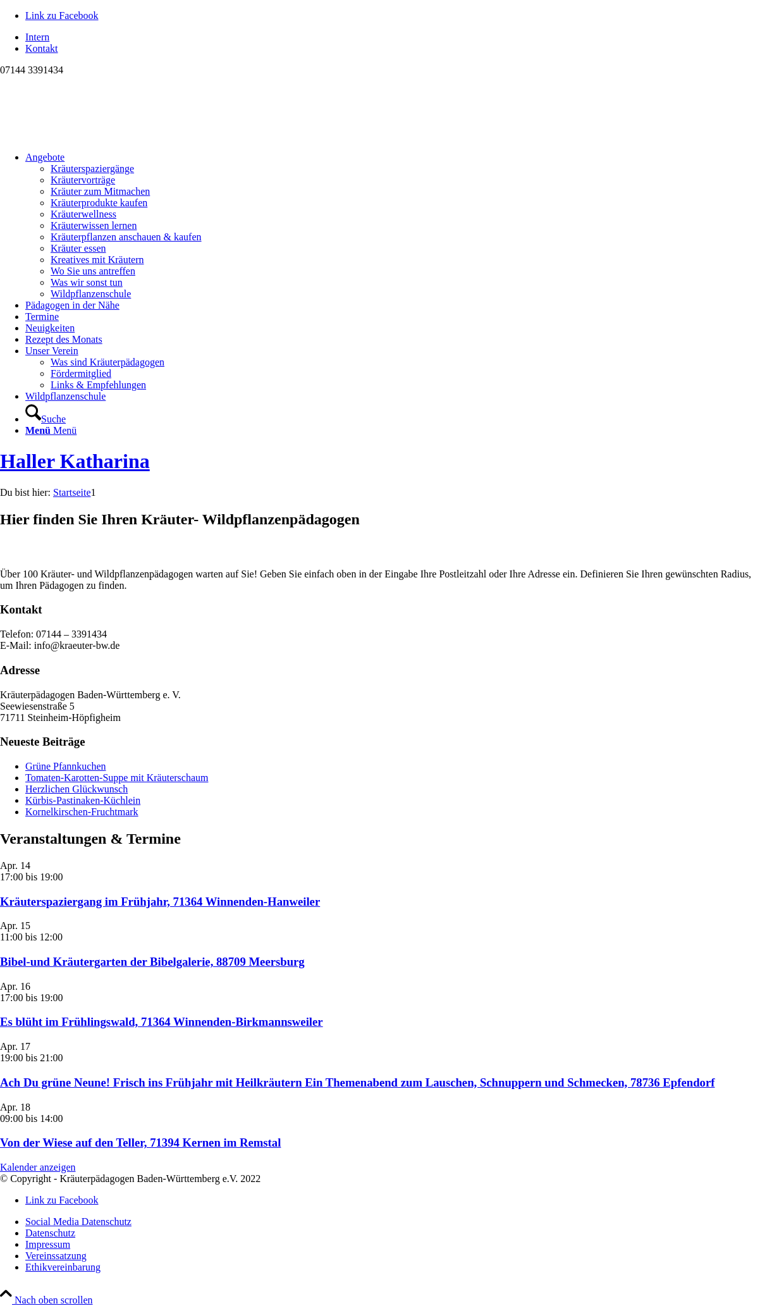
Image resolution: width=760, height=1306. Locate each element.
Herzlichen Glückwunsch (76, 789)
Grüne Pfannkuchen (65, 766)
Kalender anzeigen (37, 1167)
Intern (37, 37)
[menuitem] (392, 37)
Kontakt (41, 48)
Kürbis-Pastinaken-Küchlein (82, 800)
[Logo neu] (95, 135)
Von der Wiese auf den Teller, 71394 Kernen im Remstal (140, 1142)
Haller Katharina (75, 461)
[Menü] (51, 430)
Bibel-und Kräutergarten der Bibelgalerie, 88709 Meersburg (152, 961)
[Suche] (45, 419)
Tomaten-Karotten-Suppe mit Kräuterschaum (116, 777)
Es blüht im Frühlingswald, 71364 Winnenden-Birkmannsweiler (161, 1021)
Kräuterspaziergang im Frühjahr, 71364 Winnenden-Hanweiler (160, 901)
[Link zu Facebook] (62, 15)
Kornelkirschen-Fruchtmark (81, 811)
